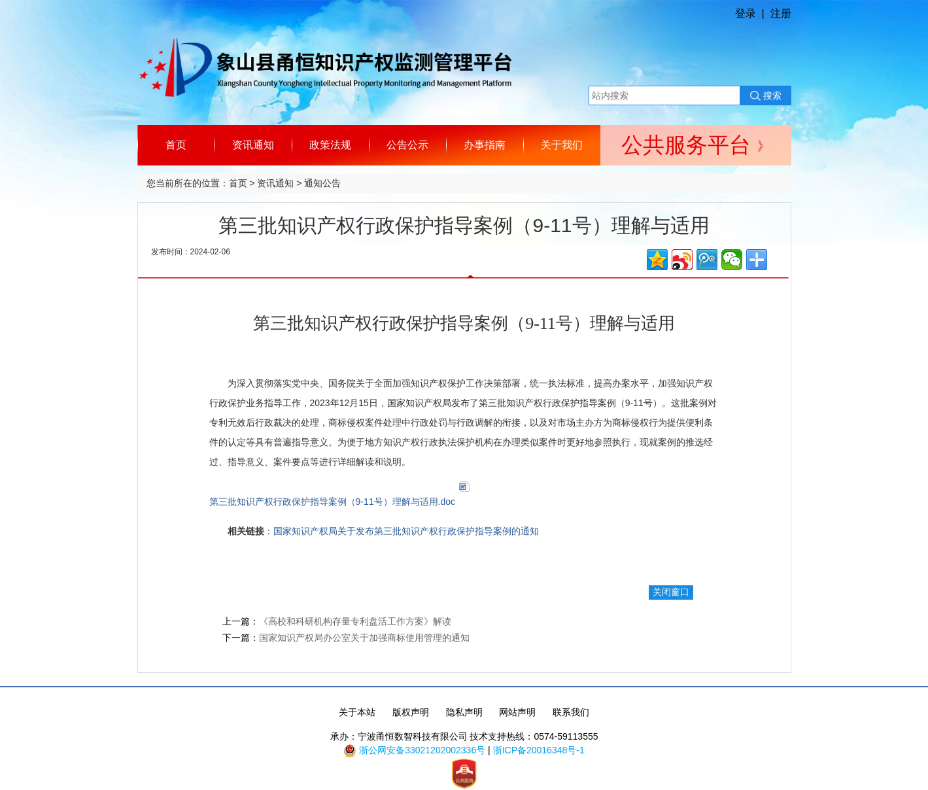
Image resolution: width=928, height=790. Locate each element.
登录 (745, 13)
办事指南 (485, 144)
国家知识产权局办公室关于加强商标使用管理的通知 (364, 637)
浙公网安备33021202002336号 (422, 750)
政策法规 (330, 144)
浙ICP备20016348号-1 (539, 750)
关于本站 (357, 712)
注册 (780, 13)
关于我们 (562, 144)
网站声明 (517, 712)
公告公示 (407, 144)
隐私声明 (464, 712)
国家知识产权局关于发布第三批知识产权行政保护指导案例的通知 (406, 531)
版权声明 (410, 712)
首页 (175, 144)
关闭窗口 (671, 592)
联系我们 (571, 712)
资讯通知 (253, 144)
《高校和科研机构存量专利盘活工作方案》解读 (355, 621)
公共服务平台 (695, 145)
